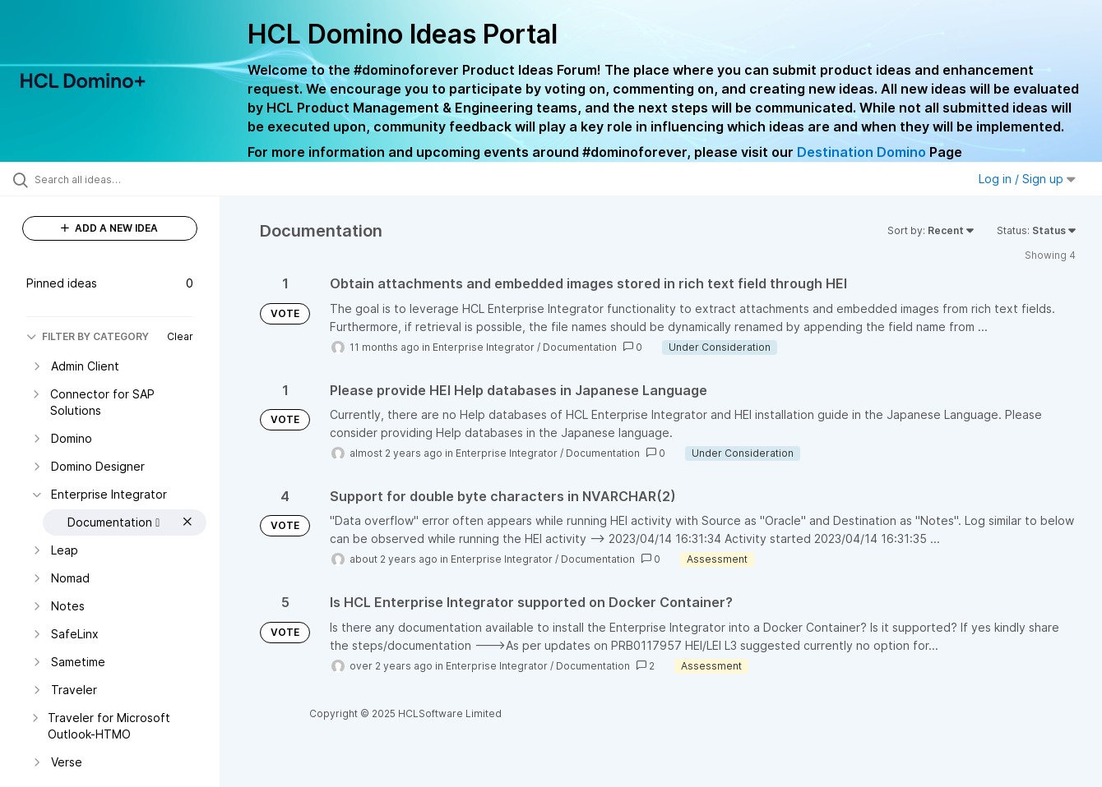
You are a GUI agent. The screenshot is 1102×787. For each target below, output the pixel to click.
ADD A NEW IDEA (109, 228)
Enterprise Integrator (484, 347)
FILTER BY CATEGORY (87, 336)
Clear (180, 336)
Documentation (580, 347)
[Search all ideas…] (131, 179)
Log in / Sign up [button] (1027, 179)
